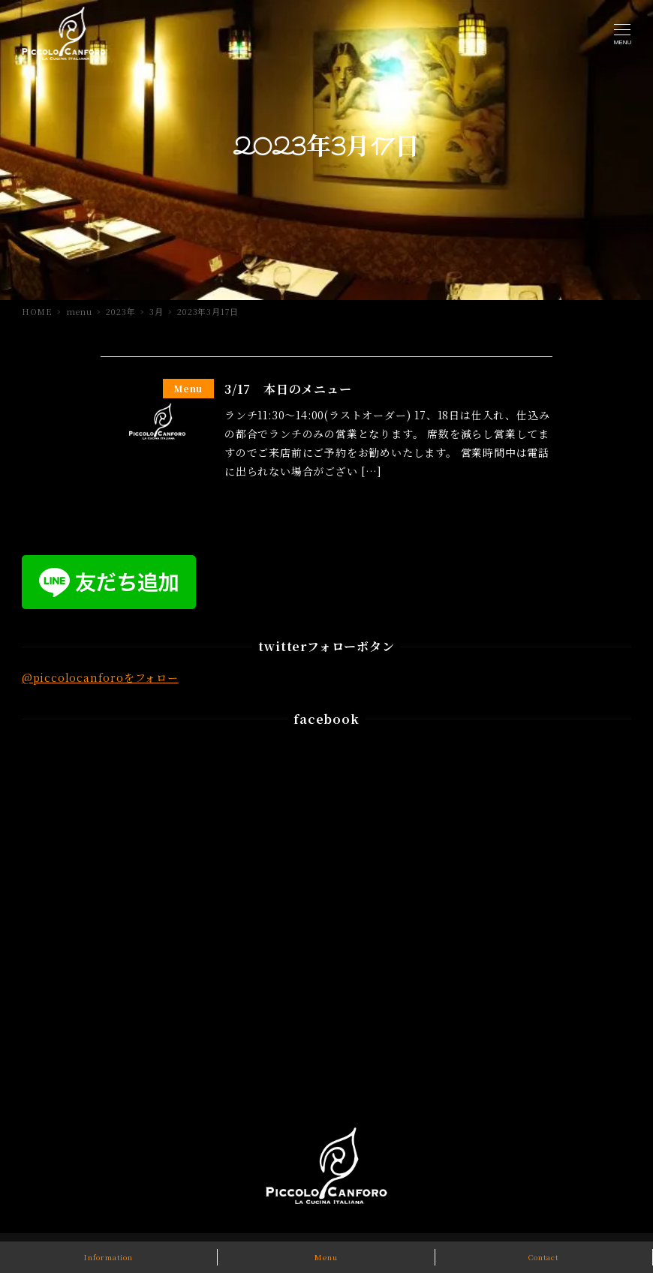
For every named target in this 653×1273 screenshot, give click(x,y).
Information (108, 1256)
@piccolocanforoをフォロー (100, 677)
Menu (325, 1256)
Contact (543, 1256)
